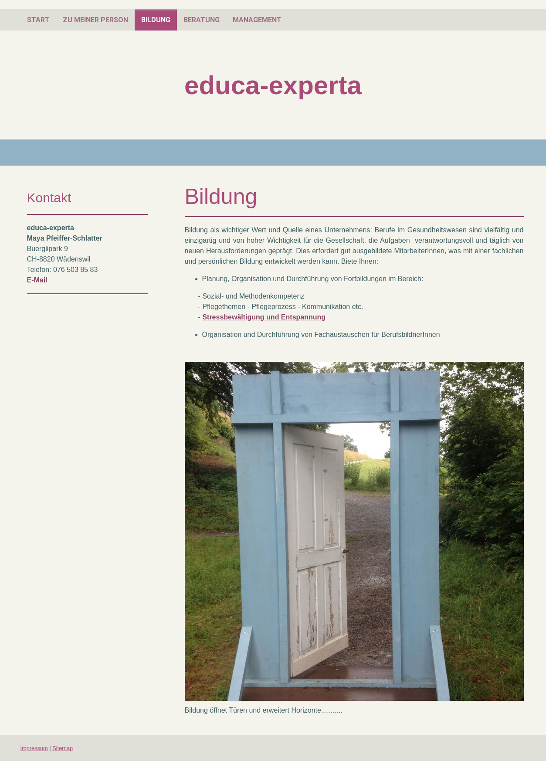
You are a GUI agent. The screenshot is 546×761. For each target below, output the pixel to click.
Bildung (155, 20)
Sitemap (62, 748)
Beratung (201, 20)
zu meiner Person (95, 20)
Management (257, 20)
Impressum (34, 748)
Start (38, 20)
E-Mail (37, 280)
